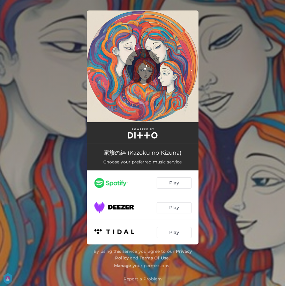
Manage (122, 265)
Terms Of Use (154, 258)
